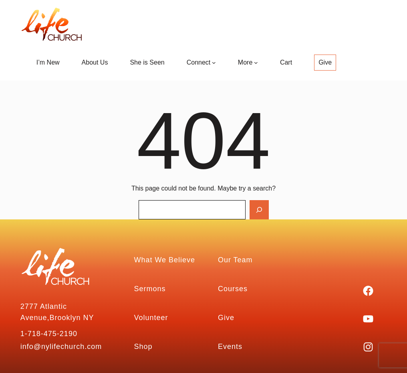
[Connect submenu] (214, 63)
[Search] (259, 209)
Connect (199, 62)
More (245, 62)
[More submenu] (256, 63)
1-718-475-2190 (48, 334)
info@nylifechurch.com (61, 347)
